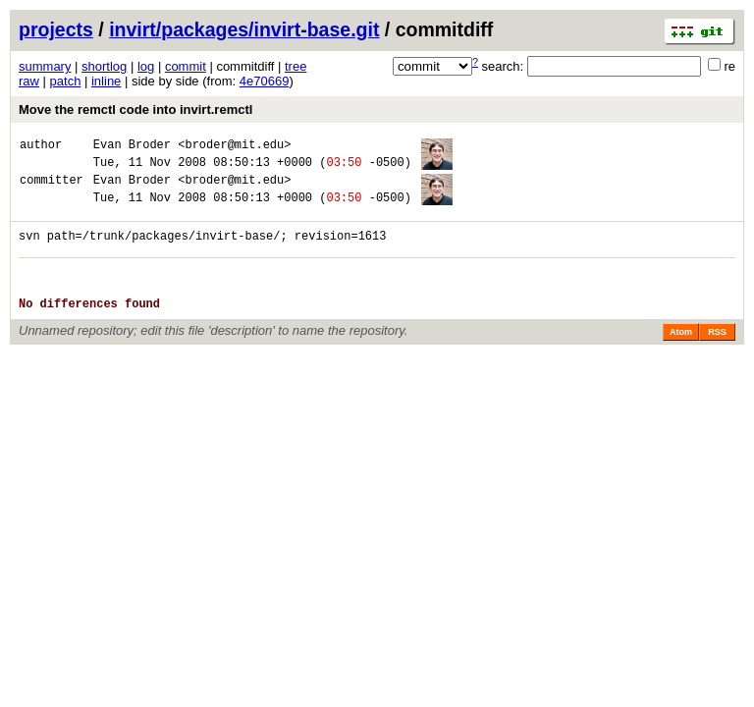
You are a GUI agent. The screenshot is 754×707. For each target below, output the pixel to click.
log (145, 66)
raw (29, 81)
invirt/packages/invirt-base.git (244, 29)
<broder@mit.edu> (234, 146)
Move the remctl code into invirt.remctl (135, 109)
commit (185, 66)
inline (106, 81)
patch (65, 81)
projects (56, 29)
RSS (717, 355)
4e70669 (265, 81)
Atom (681, 355)
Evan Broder (132, 146)
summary (45, 66)
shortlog (104, 66)
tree (295, 66)
